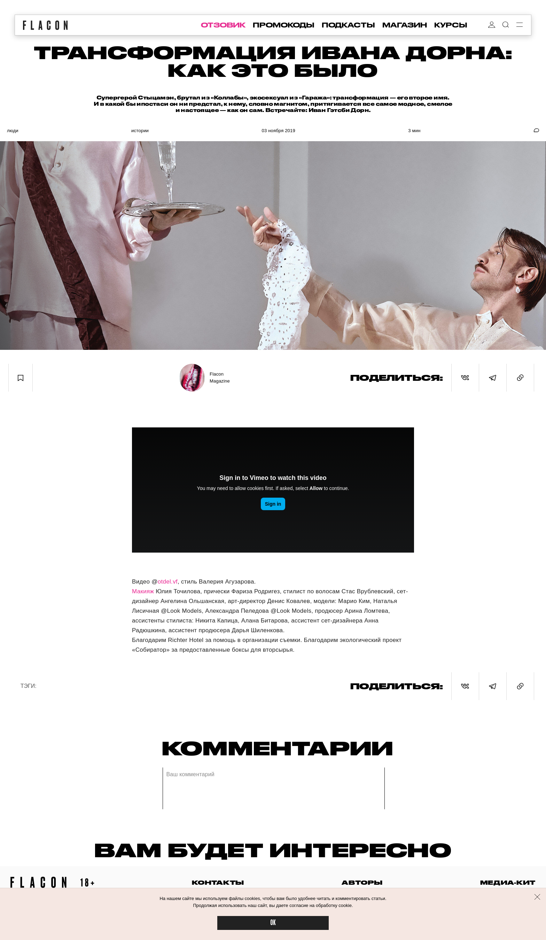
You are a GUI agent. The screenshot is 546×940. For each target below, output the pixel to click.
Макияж (143, 591)
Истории (140, 130)
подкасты (348, 25)
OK (273, 922)
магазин (404, 25)
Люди (12, 130)
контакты (218, 882)
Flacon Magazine (220, 377)
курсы (450, 25)
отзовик (223, 25)
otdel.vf (168, 581)
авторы (362, 882)
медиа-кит (508, 882)
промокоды (283, 25)
